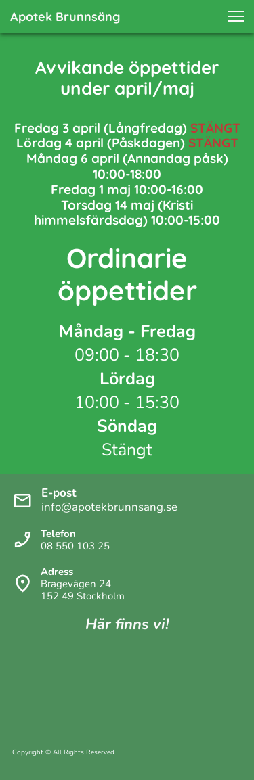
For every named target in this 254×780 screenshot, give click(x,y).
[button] (235, 16)
